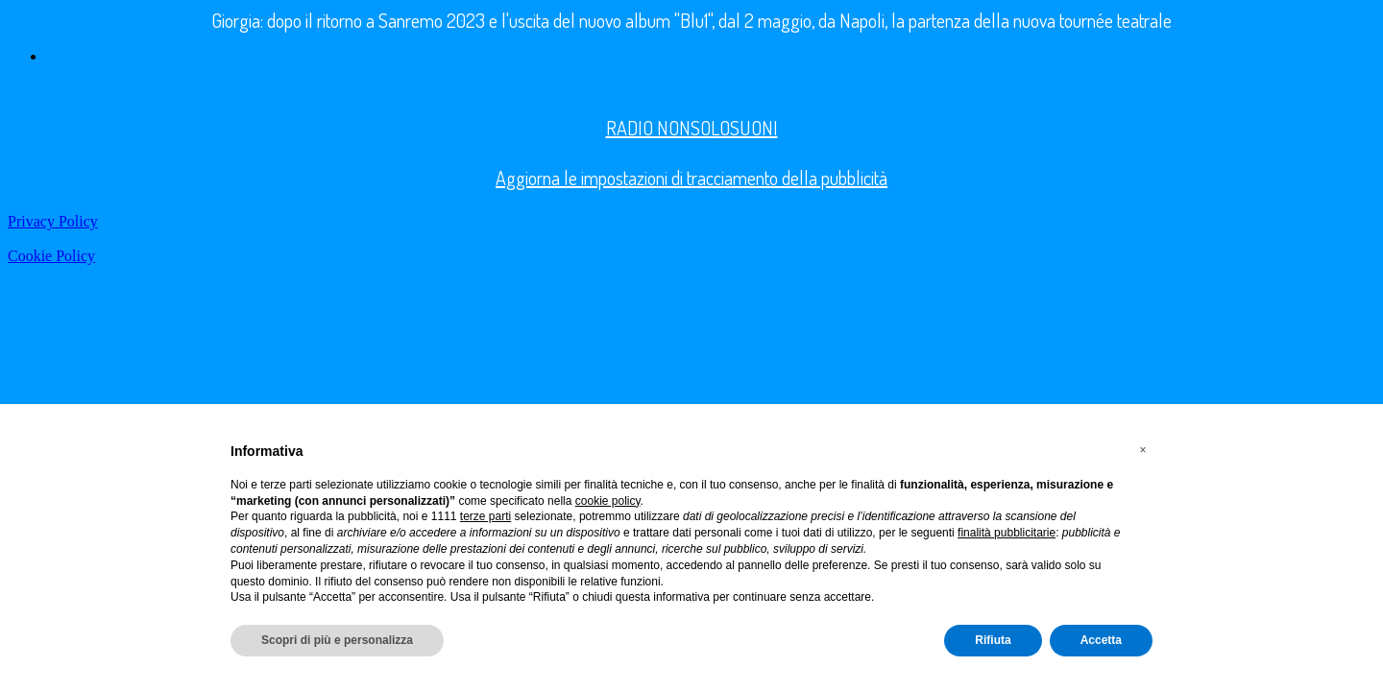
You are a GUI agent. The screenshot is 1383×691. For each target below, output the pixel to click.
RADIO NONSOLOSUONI (692, 127)
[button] (1143, 450)
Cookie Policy (51, 256)
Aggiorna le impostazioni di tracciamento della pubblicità (691, 177)
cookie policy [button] (608, 501)
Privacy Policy (53, 221)
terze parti (485, 516)
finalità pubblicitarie (1006, 532)
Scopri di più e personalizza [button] (337, 640)
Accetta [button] (1101, 640)
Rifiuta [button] (992, 640)
